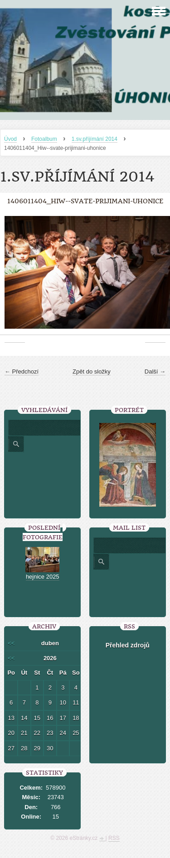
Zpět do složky (92, 371)
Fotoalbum (44, 139)
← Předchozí (22, 371)
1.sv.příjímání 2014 (94, 139)
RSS (114, 838)
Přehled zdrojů (128, 645)
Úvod (10, 139)
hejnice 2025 (42, 576)
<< (11, 643)
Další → (155, 371)
